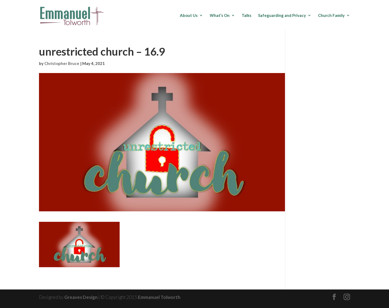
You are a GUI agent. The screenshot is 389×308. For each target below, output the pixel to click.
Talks (246, 15)
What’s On (220, 15)
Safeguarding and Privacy (282, 15)
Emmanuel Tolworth (159, 297)
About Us (189, 15)
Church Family (331, 15)
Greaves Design (81, 297)
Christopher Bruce (61, 63)
